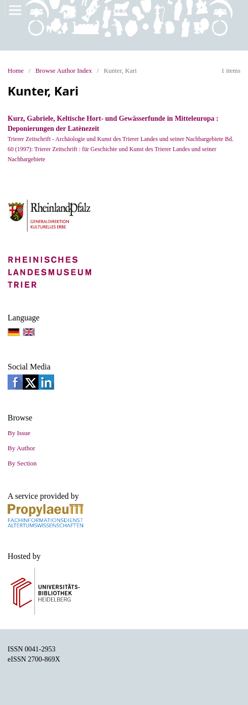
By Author (21, 448)
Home (16, 70)
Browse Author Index (63, 70)
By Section (22, 463)
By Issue (19, 433)
